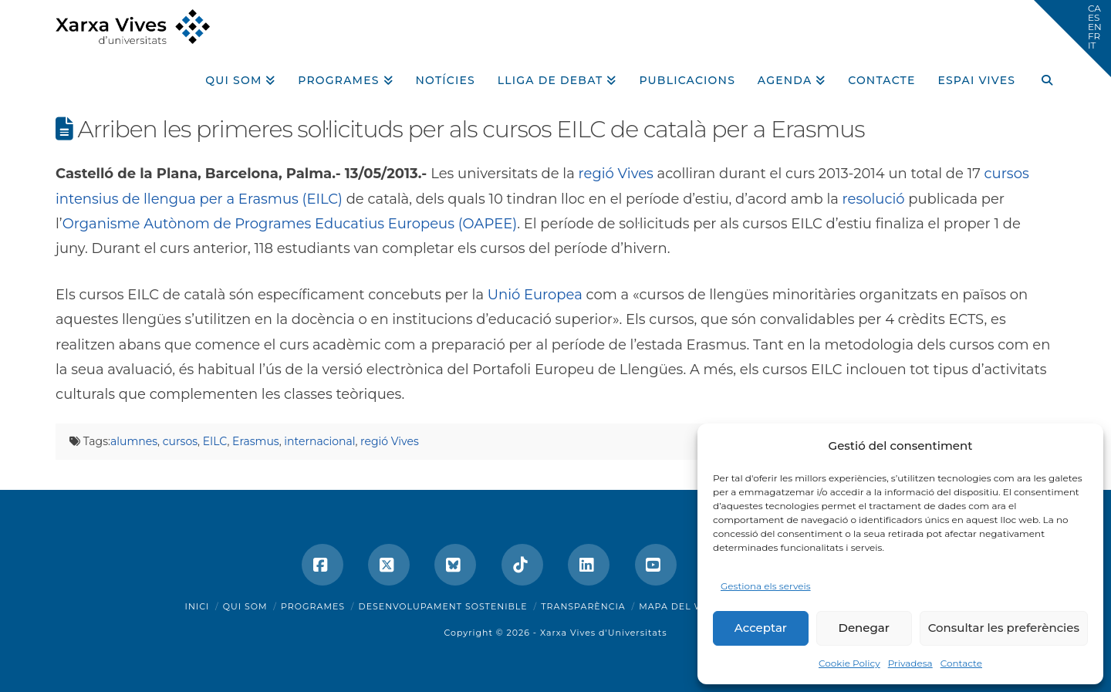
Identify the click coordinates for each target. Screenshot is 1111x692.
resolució (874, 199)
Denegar (864, 627)
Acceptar (760, 627)
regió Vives (616, 173)
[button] (1072, 38)
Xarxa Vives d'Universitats (603, 632)
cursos (180, 441)
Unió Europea (535, 294)
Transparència (583, 606)
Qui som (245, 606)
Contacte (961, 663)
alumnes (133, 441)
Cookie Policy (849, 663)
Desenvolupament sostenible (443, 606)
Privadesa (910, 663)
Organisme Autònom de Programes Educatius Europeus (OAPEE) (290, 223)
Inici (197, 606)
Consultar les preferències (1003, 627)
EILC (215, 441)
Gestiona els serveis (766, 586)
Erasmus (255, 441)
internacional (319, 441)
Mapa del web (678, 606)
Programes (313, 606)
